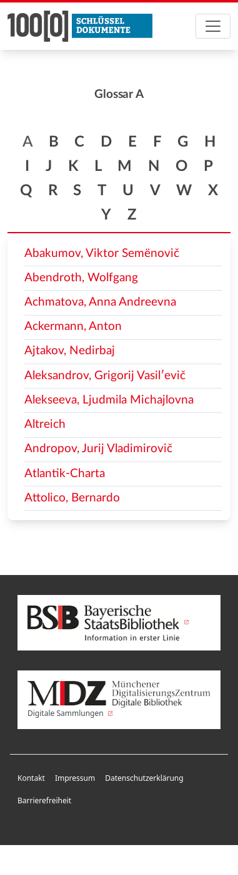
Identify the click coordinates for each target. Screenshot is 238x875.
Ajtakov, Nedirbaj (69, 351)
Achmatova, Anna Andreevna (100, 302)
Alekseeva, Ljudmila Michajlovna (109, 400)
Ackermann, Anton (73, 326)
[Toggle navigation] (213, 26)
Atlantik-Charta (64, 474)
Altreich (45, 424)
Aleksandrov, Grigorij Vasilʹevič (105, 376)
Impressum (75, 778)
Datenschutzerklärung (144, 778)
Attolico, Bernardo (72, 498)
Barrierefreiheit (44, 800)
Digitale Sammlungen (119, 699)
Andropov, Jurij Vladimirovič (98, 449)
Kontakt (31, 778)
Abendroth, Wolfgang (81, 278)
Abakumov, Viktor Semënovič (101, 253)
